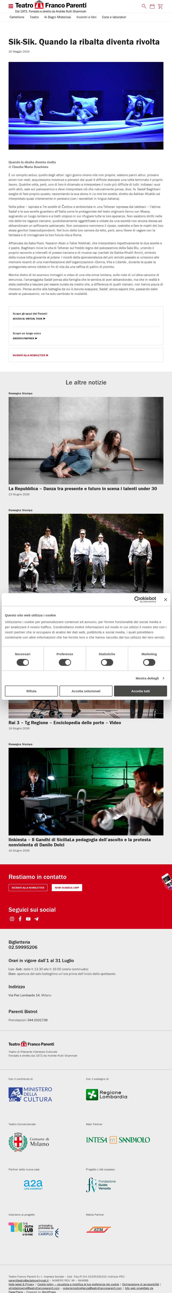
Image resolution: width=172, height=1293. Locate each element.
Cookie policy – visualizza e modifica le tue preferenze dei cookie (78, 1284)
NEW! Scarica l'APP (67, 887)
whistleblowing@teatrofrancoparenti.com (34, 1288)
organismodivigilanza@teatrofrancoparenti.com (92, 1288)
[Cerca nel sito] (143, 6)
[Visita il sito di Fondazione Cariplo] (44, 1237)
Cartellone (17, 17)
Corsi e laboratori (114, 17)
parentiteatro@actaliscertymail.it (29, 1280)
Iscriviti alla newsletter (28, 887)
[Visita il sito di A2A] (44, 1192)
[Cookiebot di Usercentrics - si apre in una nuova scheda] (137, 599)
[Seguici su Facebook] (20, 919)
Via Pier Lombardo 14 (24, 995)
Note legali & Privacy (21, 1284)
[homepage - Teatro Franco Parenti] (76, 6)
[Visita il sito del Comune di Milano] (44, 1147)
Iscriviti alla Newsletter (29, 355)
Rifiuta (31, 691)
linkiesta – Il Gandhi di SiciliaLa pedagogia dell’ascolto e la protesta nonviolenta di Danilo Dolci (80, 842)
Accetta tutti (140, 691)
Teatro (34, 17)
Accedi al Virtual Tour (27, 318)
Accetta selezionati (85, 691)
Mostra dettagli (147, 678)
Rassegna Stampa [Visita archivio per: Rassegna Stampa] (21, 393)
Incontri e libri (86, 17)
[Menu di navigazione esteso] (11, 6)
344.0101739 (37, 1020)
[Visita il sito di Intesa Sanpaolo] (121, 1147)
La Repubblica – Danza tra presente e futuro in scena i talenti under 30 (83, 488)
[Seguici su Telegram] (36, 919)
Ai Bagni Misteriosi (57, 17)
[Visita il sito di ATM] (121, 1237)
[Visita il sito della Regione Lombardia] (121, 1101)
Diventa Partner (23, 338)
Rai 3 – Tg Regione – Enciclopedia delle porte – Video (65, 722)
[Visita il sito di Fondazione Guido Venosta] (121, 1192)
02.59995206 (23, 947)
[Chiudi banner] (165, 599)
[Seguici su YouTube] (28, 919)
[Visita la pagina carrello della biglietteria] (160, 6)
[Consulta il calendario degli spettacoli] (152, 6)
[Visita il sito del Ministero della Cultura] (44, 1101)
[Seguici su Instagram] (12, 919)
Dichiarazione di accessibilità (140, 1284)
